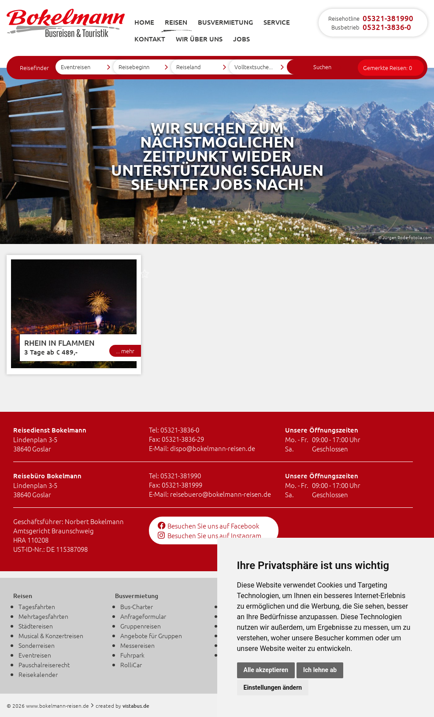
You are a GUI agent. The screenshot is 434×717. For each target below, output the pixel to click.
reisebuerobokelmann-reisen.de (220, 494)
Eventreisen (35, 654)
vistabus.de (135, 706)
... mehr (125, 351)
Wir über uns (199, 38)
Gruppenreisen (140, 625)
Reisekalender (38, 674)
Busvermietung (225, 22)
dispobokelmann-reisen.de (212, 448)
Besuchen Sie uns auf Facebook (208, 525)
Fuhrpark (132, 654)
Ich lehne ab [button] (320, 669)
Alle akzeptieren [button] (266, 669)
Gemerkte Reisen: (387, 67)
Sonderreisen (37, 645)
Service (276, 22)
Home (144, 22)
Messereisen (137, 645)
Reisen (176, 22)
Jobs (241, 38)
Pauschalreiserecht (44, 664)
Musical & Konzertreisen (51, 635)
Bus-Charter (136, 606)
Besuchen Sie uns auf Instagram (209, 535)
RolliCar (131, 664)
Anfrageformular (143, 616)
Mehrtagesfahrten (43, 616)
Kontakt (149, 38)
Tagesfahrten (37, 606)
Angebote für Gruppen (151, 635)
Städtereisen (36, 625)
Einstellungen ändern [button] (273, 687)
